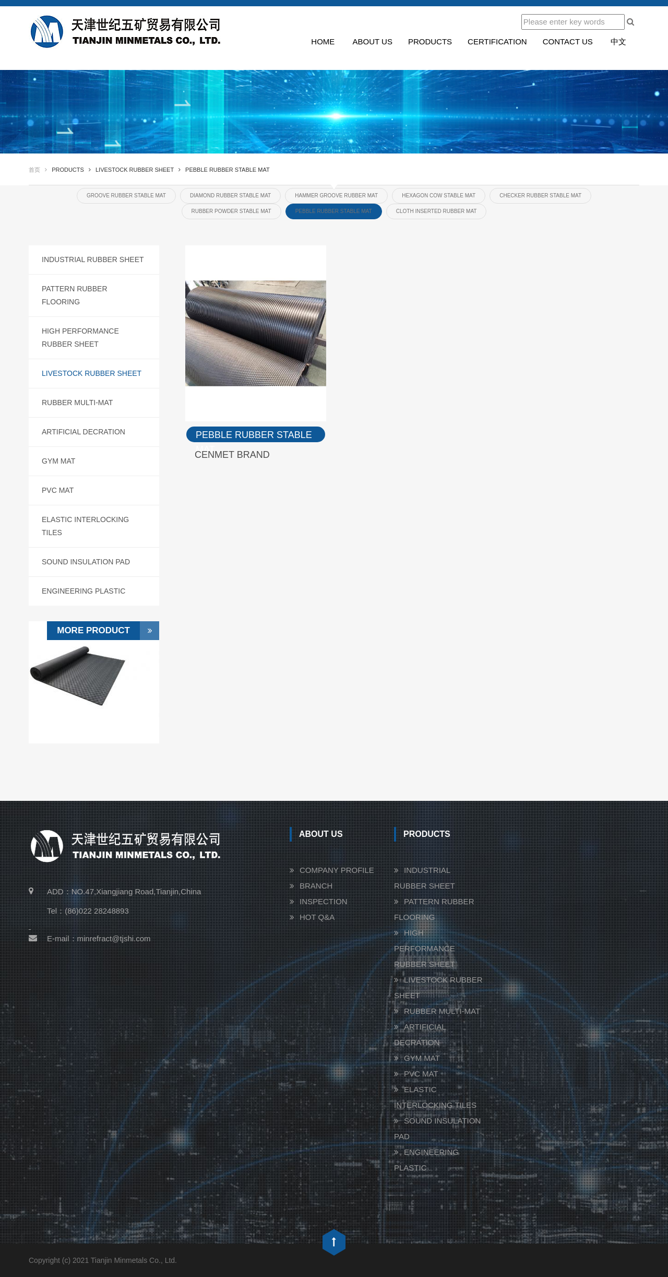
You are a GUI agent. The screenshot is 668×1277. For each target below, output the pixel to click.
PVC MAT (58, 490)
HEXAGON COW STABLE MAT (438, 195)
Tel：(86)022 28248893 (88, 910)
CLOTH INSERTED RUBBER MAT (436, 211)
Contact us (568, 41)
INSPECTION (324, 901)
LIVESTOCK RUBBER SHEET (91, 373)
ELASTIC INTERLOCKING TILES (85, 526)
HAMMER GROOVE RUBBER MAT (336, 195)
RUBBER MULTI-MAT (77, 402)
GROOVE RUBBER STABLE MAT (126, 195)
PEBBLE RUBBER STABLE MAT (333, 211)
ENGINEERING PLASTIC (83, 591)
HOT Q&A (317, 917)
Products (430, 41)
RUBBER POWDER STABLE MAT (231, 211)
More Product (108, 630)
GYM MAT (58, 461)
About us (372, 41)
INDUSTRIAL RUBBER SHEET (93, 259)
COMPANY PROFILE (337, 870)
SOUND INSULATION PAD (86, 562)
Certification (497, 41)
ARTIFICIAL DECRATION (83, 432)
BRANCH (316, 885)
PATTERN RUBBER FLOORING (75, 295)
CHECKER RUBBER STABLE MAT (540, 195)
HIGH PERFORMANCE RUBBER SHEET (80, 337)
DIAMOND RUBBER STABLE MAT (230, 195)
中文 (618, 41)
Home (323, 41)
